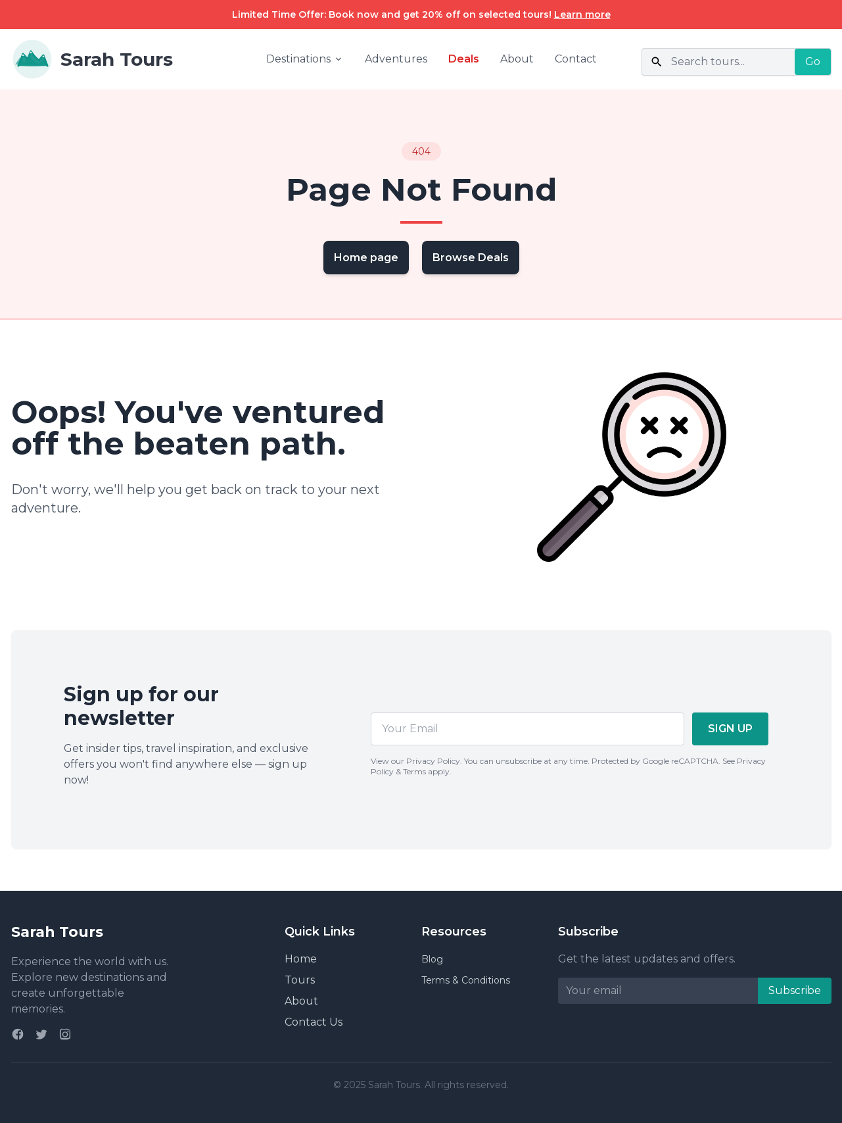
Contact (576, 59)
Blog (432, 959)
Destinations (305, 59)
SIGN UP (730, 728)
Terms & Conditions (465, 980)
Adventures (396, 59)
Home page (366, 257)
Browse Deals (471, 257)
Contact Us (313, 1022)
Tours (300, 980)
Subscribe (794, 990)
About (517, 59)
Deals (463, 59)
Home (301, 959)
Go (812, 61)
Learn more (582, 14)
